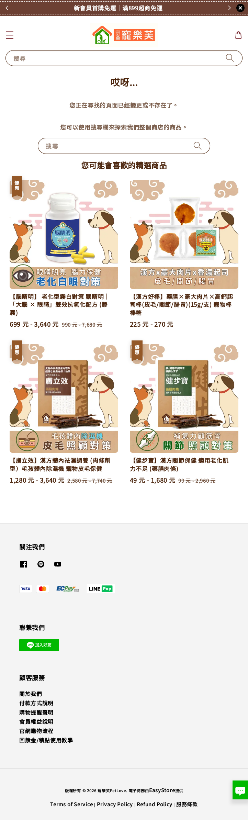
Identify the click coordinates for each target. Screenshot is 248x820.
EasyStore (162, 790)
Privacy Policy (115, 804)
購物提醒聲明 (36, 712)
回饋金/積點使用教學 (46, 740)
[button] (9, 34)
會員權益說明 (36, 722)
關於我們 (30, 694)
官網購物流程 (36, 731)
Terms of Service (71, 804)
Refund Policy (154, 804)
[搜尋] (230, 58)
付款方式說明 (36, 703)
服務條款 (187, 804)
